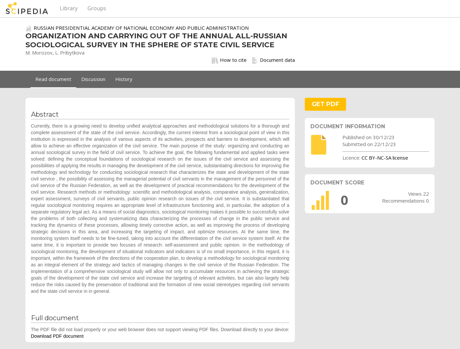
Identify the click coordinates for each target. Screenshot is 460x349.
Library (69, 8)
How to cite (229, 60)
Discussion (93, 79)
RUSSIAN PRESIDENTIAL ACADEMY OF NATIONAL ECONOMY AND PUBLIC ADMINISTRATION (141, 27)
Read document (53, 79)
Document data (273, 60)
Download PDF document (57, 336)
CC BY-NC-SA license (385, 157)
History (123, 79)
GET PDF (325, 104)
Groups (97, 8)
